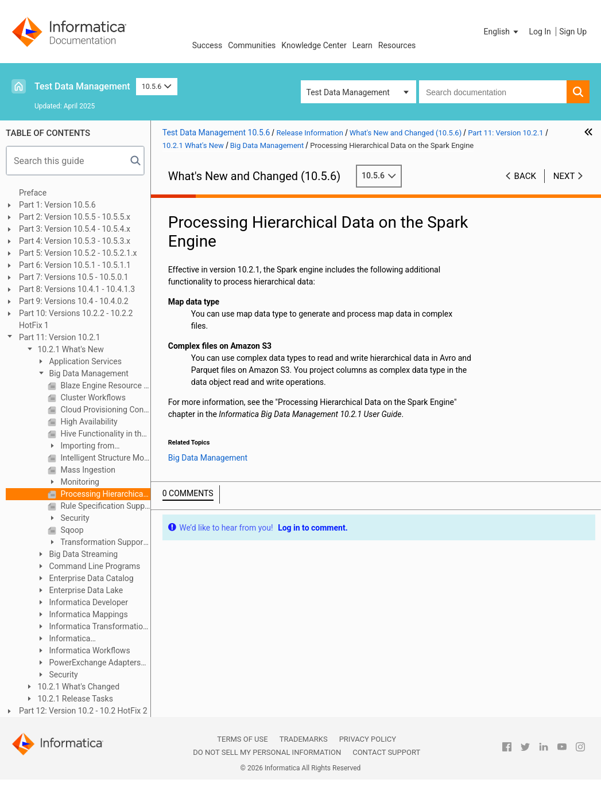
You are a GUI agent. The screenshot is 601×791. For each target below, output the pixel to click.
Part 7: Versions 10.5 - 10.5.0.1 (74, 277)
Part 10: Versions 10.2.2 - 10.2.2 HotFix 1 (76, 319)
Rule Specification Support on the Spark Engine (104, 506)
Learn (362, 45)
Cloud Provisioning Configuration (104, 409)
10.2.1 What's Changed (77, 686)
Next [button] (564, 176)
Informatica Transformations (65, 639)
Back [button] (525, 176)
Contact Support (386, 752)
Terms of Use (242, 739)
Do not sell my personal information (267, 752)
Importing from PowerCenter (81, 446)
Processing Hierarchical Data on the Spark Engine (104, 493)
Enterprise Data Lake (85, 590)
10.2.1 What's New (70, 349)
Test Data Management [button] (348, 92)
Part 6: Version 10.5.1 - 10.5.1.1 (75, 265)
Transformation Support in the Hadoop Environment (97, 542)
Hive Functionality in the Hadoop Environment (104, 433)
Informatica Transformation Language (92, 627)
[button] (502, 31)
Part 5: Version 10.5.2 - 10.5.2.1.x (78, 253)
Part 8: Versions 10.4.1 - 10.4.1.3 (77, 289)
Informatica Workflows (88, 650)
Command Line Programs (93, 566)
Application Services (84, 361)
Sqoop (71, 530)
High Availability (88, 421)
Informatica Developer (87, 602)
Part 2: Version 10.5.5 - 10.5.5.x (74, 216)
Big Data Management (88, 373)
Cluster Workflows (92, 397)
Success (207, 45)
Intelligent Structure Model (104, 457)
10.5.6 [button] (157, 86)
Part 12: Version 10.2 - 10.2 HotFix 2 (83, 710)
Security (74, 518)
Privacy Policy (367, 739)
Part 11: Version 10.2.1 (59, 337)
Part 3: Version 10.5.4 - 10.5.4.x (74, 228)
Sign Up (573, 31)
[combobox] (493, 91)
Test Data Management (82, 86)
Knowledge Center (313, 45)
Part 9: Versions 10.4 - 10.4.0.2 (74, 301)
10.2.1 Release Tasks (74, 698)
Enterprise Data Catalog (90, 578)
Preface (32, 192)
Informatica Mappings (87, 614)
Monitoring (79, 481)
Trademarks (304, 739)
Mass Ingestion (87, 469)
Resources (397, 45)
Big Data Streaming (82, 554)
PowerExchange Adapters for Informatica (88, 663)
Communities (252, 45)
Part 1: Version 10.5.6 (57, 204)
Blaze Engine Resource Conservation (104, 385)
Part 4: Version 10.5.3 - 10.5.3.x (74, 241)
